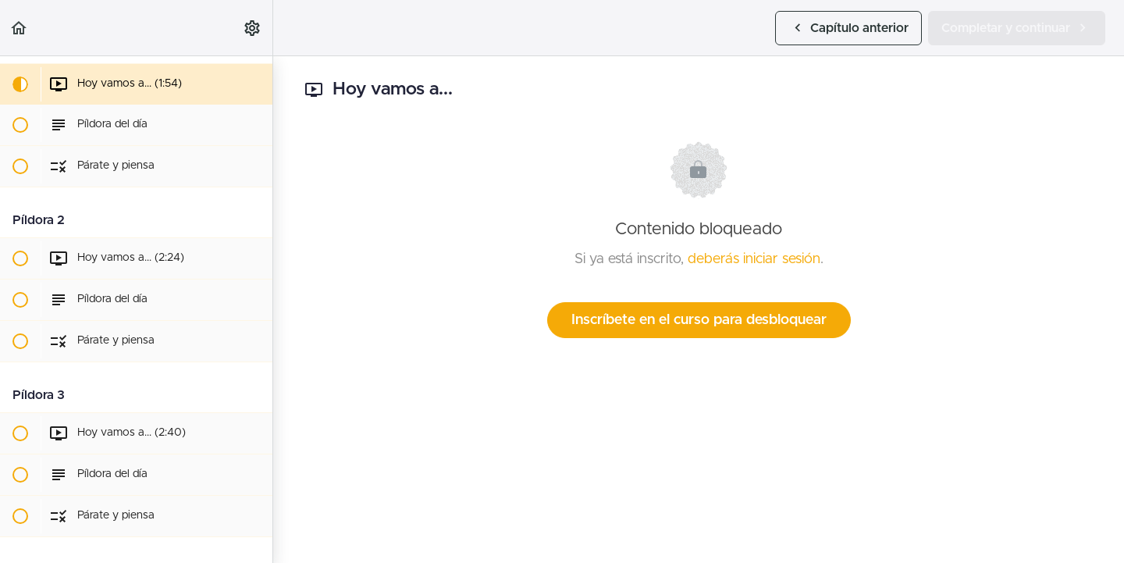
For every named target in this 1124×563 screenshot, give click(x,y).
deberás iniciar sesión (754, 259)
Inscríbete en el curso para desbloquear (699, 320)
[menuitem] (252, 27)
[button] (19, 27)
